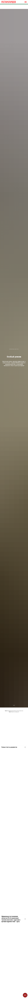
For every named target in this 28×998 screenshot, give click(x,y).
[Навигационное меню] (26, 2)
